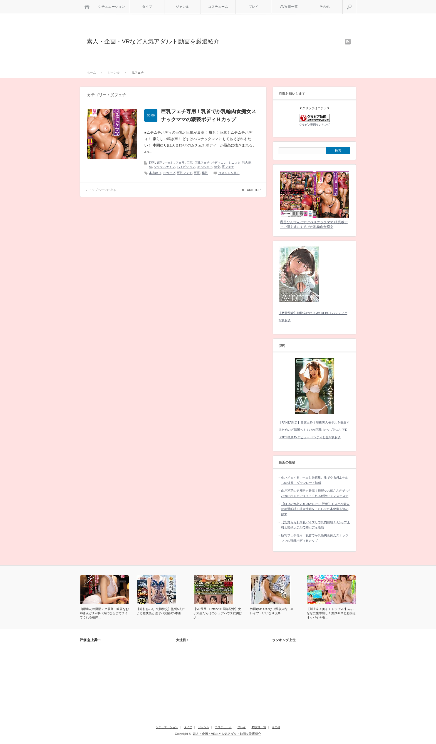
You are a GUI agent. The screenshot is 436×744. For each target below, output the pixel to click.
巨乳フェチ (202, 162)
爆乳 (205, 173)
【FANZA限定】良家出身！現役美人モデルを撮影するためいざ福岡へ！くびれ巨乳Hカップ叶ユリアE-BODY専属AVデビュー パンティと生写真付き (314, 430)
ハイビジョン (186, 166)
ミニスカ (234, 162)
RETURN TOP (251, 189)
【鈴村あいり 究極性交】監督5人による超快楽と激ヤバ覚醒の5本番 (161, 611)
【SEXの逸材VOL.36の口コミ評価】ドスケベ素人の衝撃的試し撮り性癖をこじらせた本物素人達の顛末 (315, 509)
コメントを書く (229, 173)
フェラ (180, 162)
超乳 (160, 162)
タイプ (147, 7)
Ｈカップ (169, 173)
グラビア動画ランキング (314, 124)
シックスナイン (164, 166)
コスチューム (218, 7)
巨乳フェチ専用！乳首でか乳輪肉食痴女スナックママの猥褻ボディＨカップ (208, 115)
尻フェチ (228, 166)
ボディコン (219, 162)
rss (348, 41)
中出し (169, 162)
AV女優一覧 (289, 7)
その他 (324, 7)
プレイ (254, 7)
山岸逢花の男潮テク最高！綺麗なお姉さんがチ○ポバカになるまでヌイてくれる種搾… (104, 613)
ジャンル (182, 7)
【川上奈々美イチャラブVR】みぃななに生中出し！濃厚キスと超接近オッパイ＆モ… (331, 613)
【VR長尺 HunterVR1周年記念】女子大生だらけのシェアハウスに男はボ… (217, 613)
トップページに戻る (102, 189)
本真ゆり (155, 173)
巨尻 (190, 162)
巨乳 (152, 162)
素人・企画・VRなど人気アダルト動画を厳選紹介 (153, 41)
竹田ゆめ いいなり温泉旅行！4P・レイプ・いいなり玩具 (274, 611)
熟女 (217, 166)
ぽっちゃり (204, 166)
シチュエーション (111, 7)
